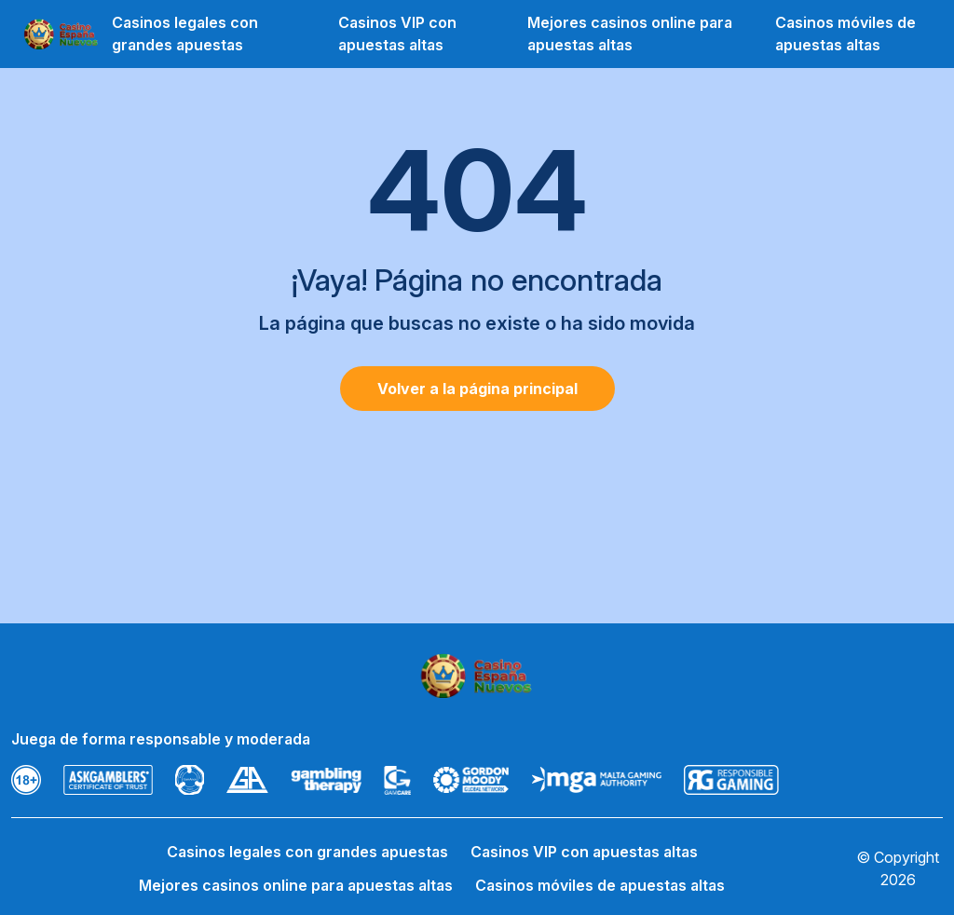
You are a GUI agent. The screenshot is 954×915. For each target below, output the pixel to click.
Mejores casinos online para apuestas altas (629, 33)
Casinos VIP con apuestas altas (397, 33)
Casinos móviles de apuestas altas (845, 33)
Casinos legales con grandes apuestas (185, 33)
